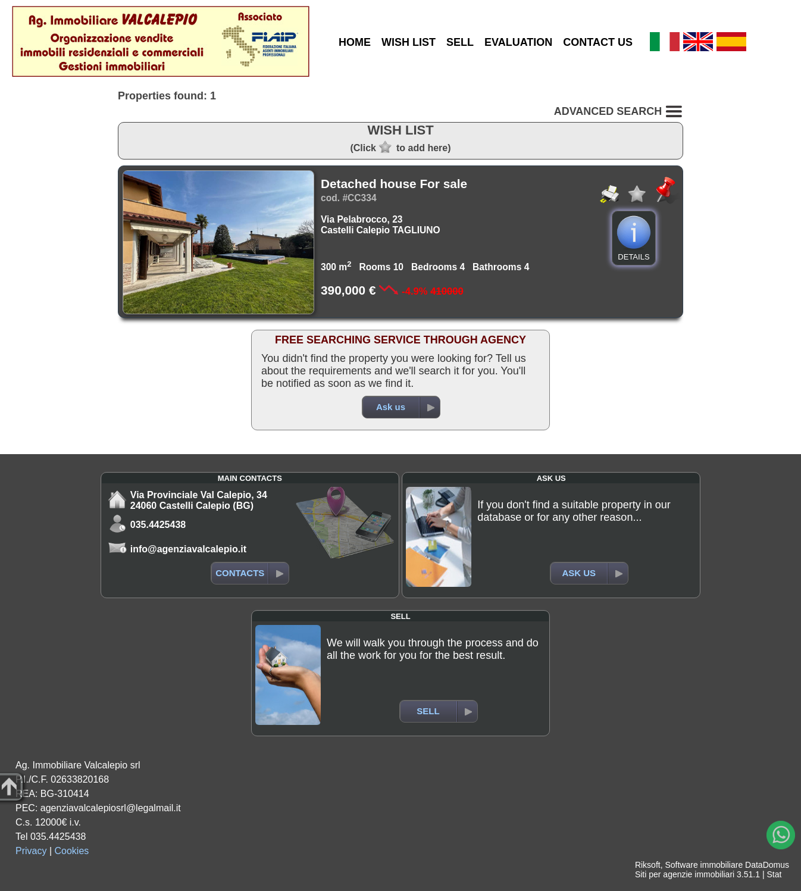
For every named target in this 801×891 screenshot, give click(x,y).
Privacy (30, 851)
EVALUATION (518, 42)
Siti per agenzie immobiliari (684, 874)
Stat (773, 874)
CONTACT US (598, 42)
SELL (460, 42)
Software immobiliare (704, 865)
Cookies (72, 851)
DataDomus (767, 865)
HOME (355, 42)
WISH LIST (408, 42)
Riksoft (648, 865)
